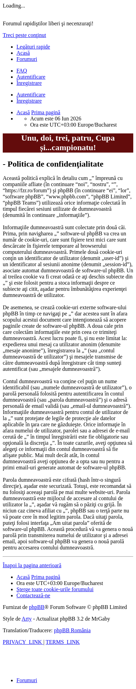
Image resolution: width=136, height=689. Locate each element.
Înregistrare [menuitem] (29, 83)
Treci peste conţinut (24, 35)
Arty (27, 619)
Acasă (23, 53)
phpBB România (72, 630)
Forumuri (26, 59)
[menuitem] (21, 71)
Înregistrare (29, 101)
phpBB (36, 607)
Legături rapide (33, 47)
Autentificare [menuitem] (30, 77)
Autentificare (30, 95)
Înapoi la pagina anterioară (32, 565)
